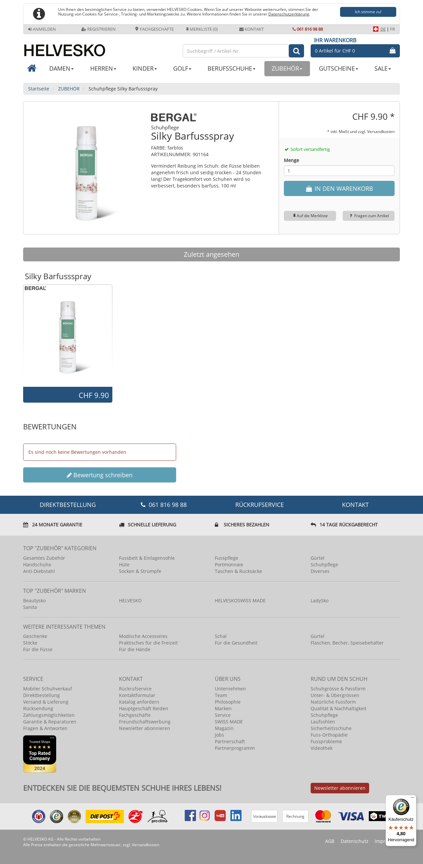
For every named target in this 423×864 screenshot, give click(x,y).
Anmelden (42, 29)
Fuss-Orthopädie (329, 735)
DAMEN (61, 68)
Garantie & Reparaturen (49, 721)
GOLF (182, 68)
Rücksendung (38, 708)
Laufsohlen (323, 721)
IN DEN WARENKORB (339, 188)
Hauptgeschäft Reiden (143, 708)
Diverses (320, 571)
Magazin (224, 728)
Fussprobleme (326, 741)
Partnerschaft (230, 741)
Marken (223, 708)
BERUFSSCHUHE (231, 68)
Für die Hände (134, 649)
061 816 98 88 (307, 29)
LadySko (319, 600)
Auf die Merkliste (310, 215)
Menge (291, 160)
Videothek (321, 748)
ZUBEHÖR (287, 68)
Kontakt (251, 29)
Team (221, 695)
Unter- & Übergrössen (335, 695)
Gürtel (318, 558)
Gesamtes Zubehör (44, 558)
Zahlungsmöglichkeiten (49, 715)
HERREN (103, 68)
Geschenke (35, 636)
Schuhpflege (324, 564)
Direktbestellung (41, 695)
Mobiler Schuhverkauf (47, 688)
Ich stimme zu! (368, 12)
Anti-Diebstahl (39, 571)
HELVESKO (130, 600)
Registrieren (98, 29)
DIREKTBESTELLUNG (68, 505)
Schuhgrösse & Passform (338, 688)
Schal (221, 636)
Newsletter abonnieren (144, 728)
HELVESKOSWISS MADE (240, 600)
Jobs (219, 735)
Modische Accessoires (143, 636)
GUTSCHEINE (338, 68)
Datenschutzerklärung (288, 14)
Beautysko (34, 600)
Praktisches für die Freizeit (148, 643)
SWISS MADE (229, 721)
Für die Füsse (38, 649)
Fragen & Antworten (45, 728)
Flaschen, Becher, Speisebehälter (347, 643)
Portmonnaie (229, 564)
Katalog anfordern (139, 702)
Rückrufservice (259, 505)
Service (223, 715)
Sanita (30, 607)
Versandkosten (381, 131)
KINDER (145, 68)
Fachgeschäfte (154, 29)
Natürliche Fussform (333, 702)
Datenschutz (354, 841)
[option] (68, 335)
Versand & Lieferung (45, 702)
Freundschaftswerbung (145, 721)
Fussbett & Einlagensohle (147, 558)
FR (392, 29)
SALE (382, 68)
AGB (329, 841)
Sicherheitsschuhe (331, 728)
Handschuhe (37, 564)
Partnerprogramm (235, 748)
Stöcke (30, 643)
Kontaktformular (137, 695)
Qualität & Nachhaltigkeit (338, 708)
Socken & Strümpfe (140, 571)
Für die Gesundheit (236, 643)
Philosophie (228, 702)
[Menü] (412, 799)
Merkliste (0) (202, 29)
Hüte (124, 564)
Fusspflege (226, 558)
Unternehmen (230, 688)
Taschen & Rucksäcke (238, 571)
